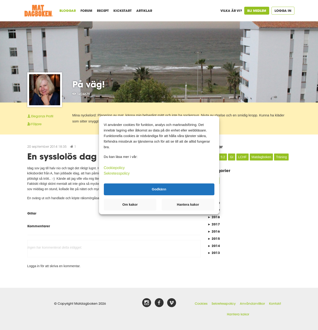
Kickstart (122, 10)
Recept (103, 10)
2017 (214, 224)
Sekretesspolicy (224, 303)
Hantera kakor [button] (188, 204)
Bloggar (67, 10)
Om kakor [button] (130, 204)
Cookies (201, 303)
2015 (214, 238)
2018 (214, 217)
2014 (214, 245)
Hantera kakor (238, 314)
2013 (214, 252)
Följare (34, 124)
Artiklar (144, 10)
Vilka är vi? (231, 10)
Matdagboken (261, 157)
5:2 (223, 157)
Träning (281, 157)
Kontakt (275, 303)
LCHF (242, 157)
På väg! (88, 84)
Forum (86, 10)
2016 (214, 231)
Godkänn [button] (159, 189)
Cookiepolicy (114, 168)
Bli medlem (256, 10)
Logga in (283, 10)
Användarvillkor (252, 303)
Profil (40, 116)
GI (231, 157)
